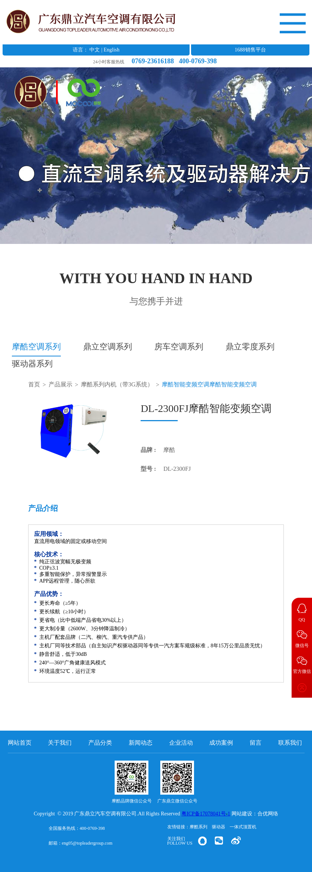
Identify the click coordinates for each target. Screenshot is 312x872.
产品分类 (100, 742)
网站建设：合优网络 (254, 813)
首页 (34, 384)
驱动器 (218, 826)
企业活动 (181, 742)
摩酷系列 (198, 826)
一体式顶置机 (243, 826)
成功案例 (221, 742)
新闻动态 (140, 742)
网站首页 (20, 742)
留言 (256, 742)
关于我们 (60, 742)
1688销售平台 (250, 50)
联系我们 (290, 742)
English (111, 50)
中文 (94, 50)
